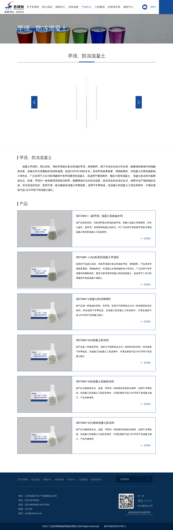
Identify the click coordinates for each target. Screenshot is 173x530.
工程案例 (100, 7)
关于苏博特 (33, 7)
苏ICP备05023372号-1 (115, 526)
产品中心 (87, 7)
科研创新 (73, 7)
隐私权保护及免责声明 (139, 512)
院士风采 (47, 7)
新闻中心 (60, 7)
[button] (34, 102)
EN (152, 7)
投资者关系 (114, 7)
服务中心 (128, 7)
